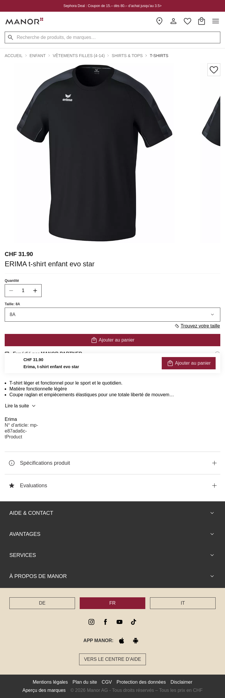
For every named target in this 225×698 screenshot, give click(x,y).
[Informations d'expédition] (217, 354)
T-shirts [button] (159, 55)
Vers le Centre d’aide (112, 659)
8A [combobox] (112, 315)
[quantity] (23, 290)
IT (183, 603)
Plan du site (85, 682)
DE (42, 603)
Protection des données (141, 682)
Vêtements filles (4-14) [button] (79, 55)
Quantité (12, 281)
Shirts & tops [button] (127, 55)
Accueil (14, 55)
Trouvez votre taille (197, 326)
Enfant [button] (38, 55)
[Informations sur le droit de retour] (217, 370)
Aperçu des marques (44, 690)
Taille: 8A (12, 304)
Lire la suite (21, 405)
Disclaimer (181, 682)
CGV (107, 682)
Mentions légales (50, 682)
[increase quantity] (35, 290)
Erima (11, 419)
